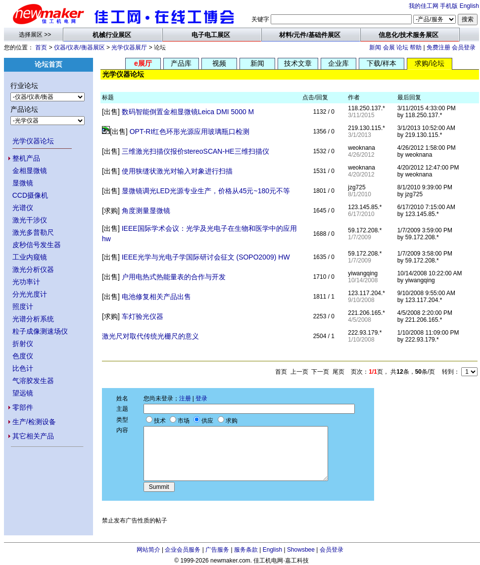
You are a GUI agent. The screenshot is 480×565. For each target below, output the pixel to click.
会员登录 (464, 47)
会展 (389, 47)
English (469, 5)
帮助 (416, 47)
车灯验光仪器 (142, 316)
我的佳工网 (423, 5)
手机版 (449, 5)
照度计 (22, 306)
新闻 (375, 47)
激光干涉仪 (29, 220)
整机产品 (26, 158)
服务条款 (246, 549)
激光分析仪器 (33, 269)
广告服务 (217, 549)
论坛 (402, 47)
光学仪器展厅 (129, 47)
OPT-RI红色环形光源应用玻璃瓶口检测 (190, 131)
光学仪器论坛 (33, 141)
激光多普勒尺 (33, 232)
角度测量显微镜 (146, 211)
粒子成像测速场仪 (40, 331)
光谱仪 (22, 208)
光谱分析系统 (33, 319)
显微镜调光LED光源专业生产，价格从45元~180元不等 (206, 191)
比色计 (22, 368)
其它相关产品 (33, 436)
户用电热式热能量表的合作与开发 (174, 277)
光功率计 (26, 282)
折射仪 (22, 344)
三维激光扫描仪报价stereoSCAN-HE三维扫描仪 (195, 151)
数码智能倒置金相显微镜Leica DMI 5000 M (188, 112)
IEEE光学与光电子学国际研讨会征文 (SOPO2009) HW (206, 257)
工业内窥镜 (29, 257)
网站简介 (148, 549)
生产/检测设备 (34, 422)
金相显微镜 (29, 170)
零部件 (22, 407)
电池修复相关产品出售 (156, 297)
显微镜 (22, 183)
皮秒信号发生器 (36, 245)
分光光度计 (29, 294)
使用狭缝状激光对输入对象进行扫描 (177, 171)
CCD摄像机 (30, 195)
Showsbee (301, 549)
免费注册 (438, 47)
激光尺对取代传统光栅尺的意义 (150, 336)
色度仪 (22, 356)
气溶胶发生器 (33, 381)
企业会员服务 (182, 549)
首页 (41, 47)
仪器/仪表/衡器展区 (79, 47)
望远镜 (22, 393)
